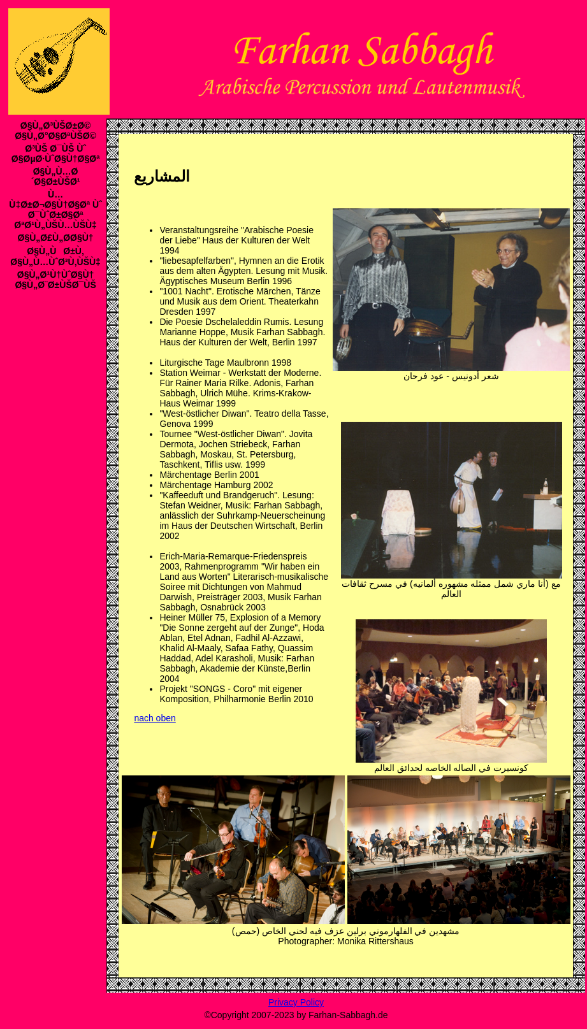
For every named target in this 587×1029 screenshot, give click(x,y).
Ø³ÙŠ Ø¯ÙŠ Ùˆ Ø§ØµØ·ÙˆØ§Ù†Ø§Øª (55, 153)
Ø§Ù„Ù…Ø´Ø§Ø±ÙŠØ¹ (55, 176)
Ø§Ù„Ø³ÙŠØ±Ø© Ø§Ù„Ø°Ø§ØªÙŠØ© (55, 130)
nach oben (154, 718)
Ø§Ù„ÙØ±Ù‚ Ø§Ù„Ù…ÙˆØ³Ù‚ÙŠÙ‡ (55, 256)
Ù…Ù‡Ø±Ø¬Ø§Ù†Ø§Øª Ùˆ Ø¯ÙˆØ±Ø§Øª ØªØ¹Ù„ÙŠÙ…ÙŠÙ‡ (55, 209)
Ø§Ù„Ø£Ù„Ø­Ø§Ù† (56, 238)
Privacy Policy (296, 1002)
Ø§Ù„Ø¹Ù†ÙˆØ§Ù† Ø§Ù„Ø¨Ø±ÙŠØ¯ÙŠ (55, 280)
